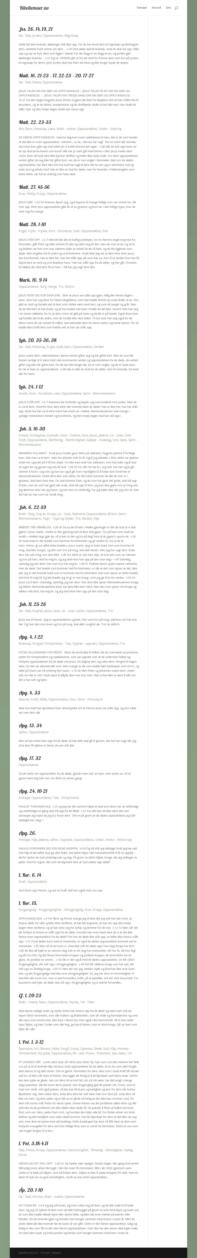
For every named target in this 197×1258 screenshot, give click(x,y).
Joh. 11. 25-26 (32, 604)
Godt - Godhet (70, 435)
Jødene (103, 435)
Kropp (40, 194)
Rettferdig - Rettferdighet (67, 440)
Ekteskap (40, 129)
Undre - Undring (110, 129)
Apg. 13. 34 (30, 725)
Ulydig (128, 1150)
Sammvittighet (78, 1150)
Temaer (141, 7)
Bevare (45, 1049)
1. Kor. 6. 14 (30, 875)
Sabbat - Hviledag (99, 440)
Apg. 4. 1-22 (31, 637)
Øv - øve (78, 1053)
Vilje (96, 519)
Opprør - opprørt (85, 644)
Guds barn (63, 347)
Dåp (21, 1150)
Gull (106, 1049)
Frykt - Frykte (37, 231)
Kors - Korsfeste (60, 231)
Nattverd (78, 514)
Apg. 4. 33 (29, 693)
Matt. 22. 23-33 (35, 122)
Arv (36, 1049)
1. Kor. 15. (28, 903)
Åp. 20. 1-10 (31, 1190)
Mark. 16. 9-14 (33, 280)
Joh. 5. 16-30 (32, 428)
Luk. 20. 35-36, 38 (37, 340)
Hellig (31, 194)
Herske (37, 1197)
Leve (56, 611)
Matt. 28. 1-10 (32, 224)
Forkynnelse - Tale (58, 644)
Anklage (24, 798)
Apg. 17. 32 (30, 758)
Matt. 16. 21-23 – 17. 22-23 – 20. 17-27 (56, 75)
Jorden (37, 36)
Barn (28, 129)
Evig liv (41, 514)
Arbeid (23, 435)
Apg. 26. (27, 833)
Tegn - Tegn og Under (58, 519)
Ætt (21, 129)
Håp (34, 840)
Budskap (25, 644)
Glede (98, 1049)
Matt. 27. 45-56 (34, 187)
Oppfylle (66, 840)
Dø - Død (25, 36)
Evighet (37, 611)
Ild (39, 1053)
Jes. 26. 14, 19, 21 (36, 29)
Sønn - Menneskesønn (99, 393)
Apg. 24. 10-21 (33, 791)
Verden (99, 347)
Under (99, 840)
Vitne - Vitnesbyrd (90, 699)
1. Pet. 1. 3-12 (31, 1042)
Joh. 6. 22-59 (32, 507)
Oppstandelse (53, 36)
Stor (73, 699)
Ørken (112, 514)
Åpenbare (26, 1049)
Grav (22, 194)
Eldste (36, 82)
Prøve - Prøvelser (98, 1053)
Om (168, 7)
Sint (115, 440)
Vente (23, 1155)
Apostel (24, 699)
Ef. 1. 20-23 (30, 995)
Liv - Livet (116, 435)
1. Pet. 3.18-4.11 (33, 1143)
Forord (156, 7)
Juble (46, 1053)
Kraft (34, 699)
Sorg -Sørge (48, 287)
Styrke (73, 1002)
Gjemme (86, 1049)
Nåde (43, 699)
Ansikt (23, 393)
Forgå (65, 1049)
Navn (42, 1002)
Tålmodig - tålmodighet (106, 1150)
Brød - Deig (26, 514)
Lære (51, 129)
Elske (55, 1049)
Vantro (69, 287)
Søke (123, 440)
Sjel (114, 1053)
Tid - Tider (87, 1002)
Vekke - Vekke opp (119, 840)
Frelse (74, 1049)
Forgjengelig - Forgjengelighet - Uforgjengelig (51, 910)
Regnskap (71, 36)
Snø (105, 231)
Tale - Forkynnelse (66, 798)
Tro (60, 287)
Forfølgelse (37, 435)
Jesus (93, 435)
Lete (76, 231)
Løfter (80, 611)
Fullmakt (53, 435)
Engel (23, 231)
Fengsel (37, 644)
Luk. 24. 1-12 (31, 387)
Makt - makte (66, 129)
